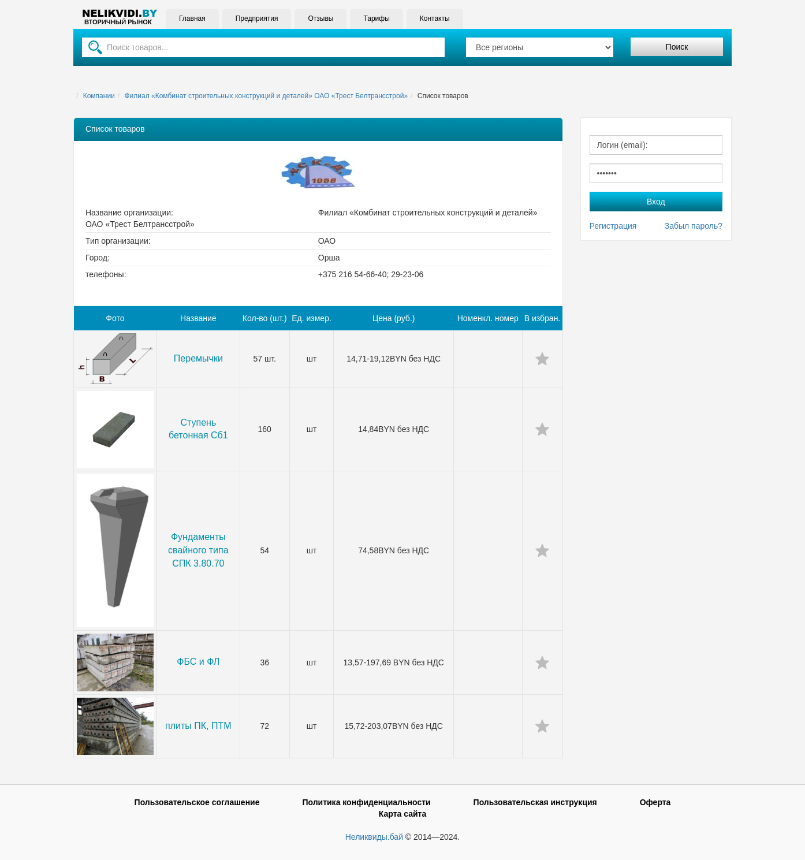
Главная (192, 18)
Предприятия (257, 18)
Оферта (655, 802)
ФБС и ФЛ (198, 662)
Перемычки (198, 358)
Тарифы (376, 18)
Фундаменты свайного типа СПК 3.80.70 (198, 550)
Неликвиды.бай (374, 837)
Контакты (435, 18)
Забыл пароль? (693, 225)
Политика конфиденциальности (366, 802)
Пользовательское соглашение (197, 802)
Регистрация (613, 225)
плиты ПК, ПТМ (198, 726)
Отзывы (320, 18)
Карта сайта (402, 813)
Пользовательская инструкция (535, 802)
